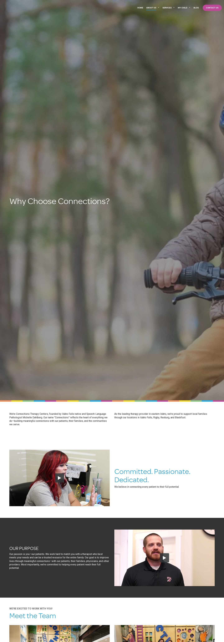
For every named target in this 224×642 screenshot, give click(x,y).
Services (167, 8)
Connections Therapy (25, 8)
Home (140, 8)
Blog (196, 8)
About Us (151, 8)
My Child (182, 8)
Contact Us (212, 8)
